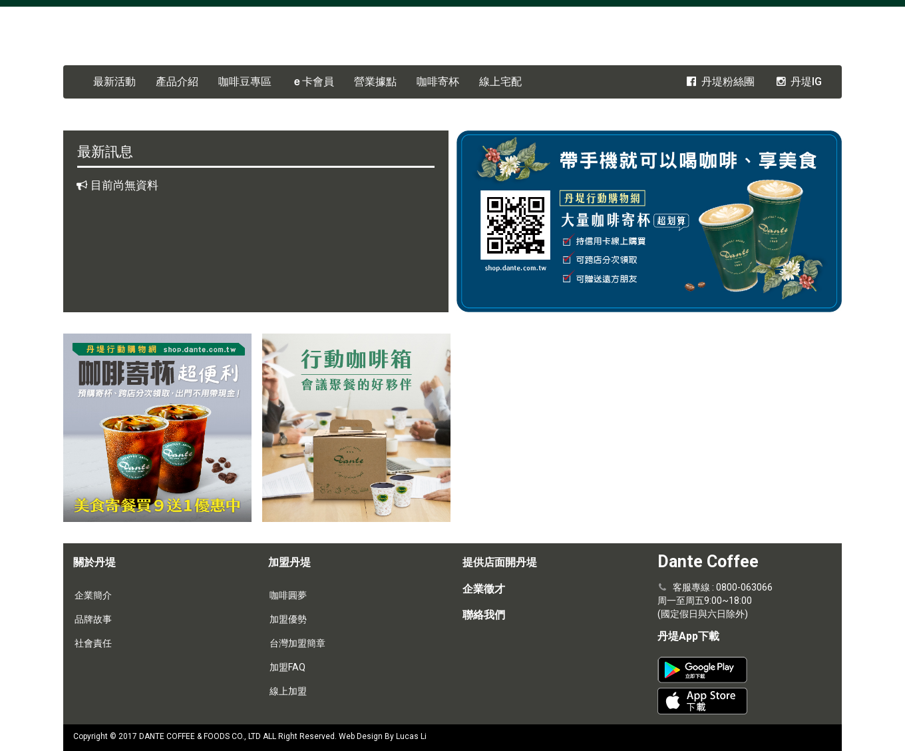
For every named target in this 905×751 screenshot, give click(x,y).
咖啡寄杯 (438, 81)
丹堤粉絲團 (719, 81)
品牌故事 (93, 619)
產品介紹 (177, 81)
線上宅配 (500, 81)
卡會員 (312, 81)
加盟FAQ (287, 667)
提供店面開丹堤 (499, 562)
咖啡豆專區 (245, 81)
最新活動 (114, 81)
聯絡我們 (483, 615)
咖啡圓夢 (288, 595)
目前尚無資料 (124, 185)
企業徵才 (483, 589)
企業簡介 (93, 595)
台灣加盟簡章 (297, 643)
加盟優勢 (288, 619)
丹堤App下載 (688, 636)
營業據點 (375, 81)
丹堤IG (798, 81)
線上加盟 (288, 691)
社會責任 (93, 643)
